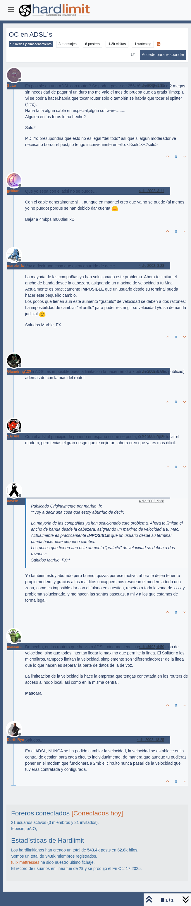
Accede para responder (163, 54)
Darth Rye (15, 740)
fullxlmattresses (25, 862)
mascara (14, 647)
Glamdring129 (19, 371)
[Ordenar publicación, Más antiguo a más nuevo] (132, 55)
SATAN (13, 436)
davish (12, 501)
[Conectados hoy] (97, 813)
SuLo (11, 86)
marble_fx (15, 266)
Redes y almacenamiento (31, 44)
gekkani (13, 191)
